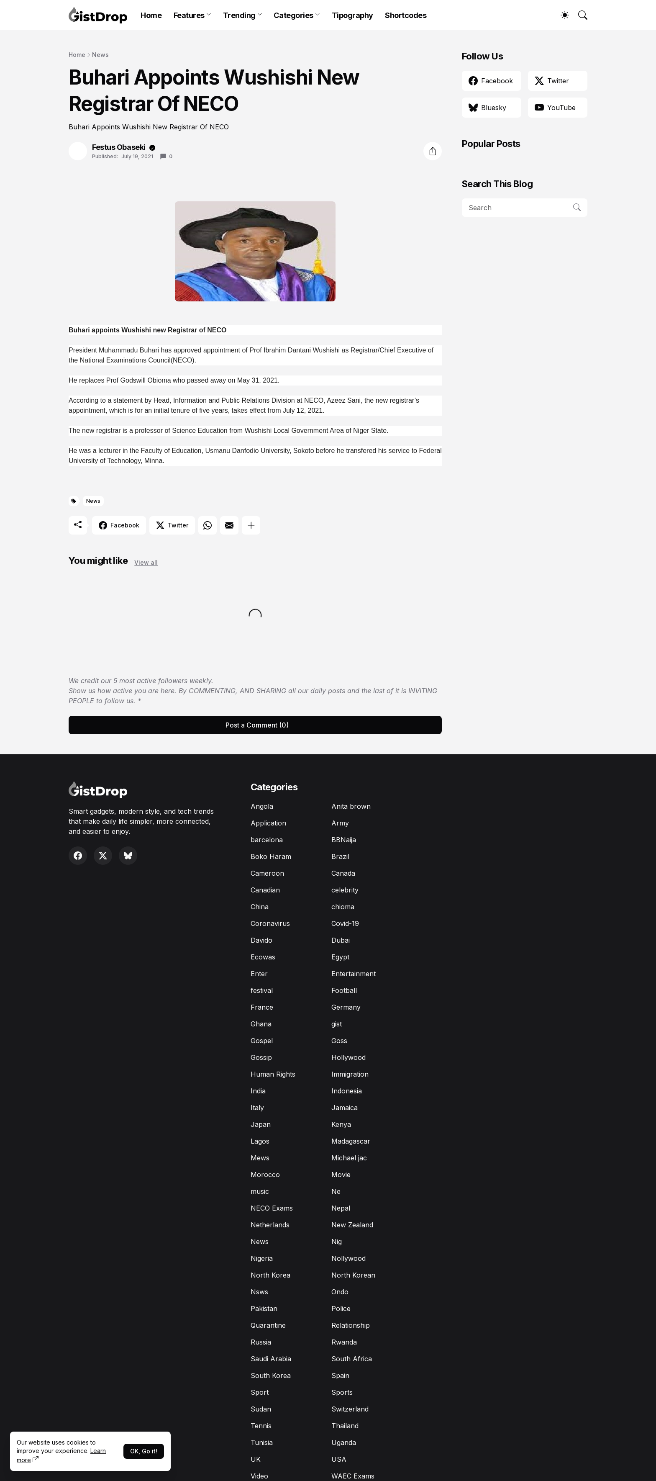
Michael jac (349, 1158)
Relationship (350, 1325)
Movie (341, 1174)
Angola (262, 806)
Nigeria (262, 1258)
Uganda (343, 1442)
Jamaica (344, 1107)
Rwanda (344, 1342)
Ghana (261, 1024)
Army (340, 823)
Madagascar (350, 1141)
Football (344, 990)
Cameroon (267, 873)
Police (341, 1308)
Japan (261, 1124)
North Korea (270, 1275)
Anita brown (351, 806)
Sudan (261, 1409)
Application (268, 823)
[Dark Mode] (560, 15)
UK (256, 1459)
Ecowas (263, 957)
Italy (257, 1107)
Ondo (339, 1292)
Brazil (340, 856)
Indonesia (346, 1091)
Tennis (261, 1426)
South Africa (351, 1359)
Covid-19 (345, 923)
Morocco (265, 1174)
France (262, 1007)
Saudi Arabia (271, 1359)
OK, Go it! (143, 1451)
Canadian (265, 890)
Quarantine (268, 1325)
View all (146, 562)
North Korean (353, 1275)
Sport (260, 1392)
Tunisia (262, 1442)
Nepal (340, 1208)
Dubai (340, 940)
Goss (339, 1040)
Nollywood (348, 1258)
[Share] (432, 151)
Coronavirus (270, 923)
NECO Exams (272, 1208)
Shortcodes (406, 15)
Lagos (260, 1141)
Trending (239, 15)
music (260, 1191)
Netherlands (270, 1225)
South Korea (271, 1375)
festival (262, 990)
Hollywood (348, 1057)
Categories (293, 15)
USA (338, 1459)
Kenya (341, 1124)
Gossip (261, 1057)
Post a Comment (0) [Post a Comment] (257, 725)
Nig (336, 1241)
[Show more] (251, 525)
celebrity (345, 890)
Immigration (350, 1074)
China (260, 906)
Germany (346, 1007)
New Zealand (352, 1225)
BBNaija (343, 840)
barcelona (267, 840)
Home (151, 15)
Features (189, 15)
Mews (260, 1158)
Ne (336, 1191)
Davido (261, 940)
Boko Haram (271, 856)
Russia (261, 1342)
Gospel (262, 1040)
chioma (342, 906)
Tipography (353, 15)
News (100, 54)
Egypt (340, 957)
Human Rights (273, 1074)
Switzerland (350, 1409)
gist (336, 1024)
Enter (259, 973)
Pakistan (264, 1308)
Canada (343, 873)
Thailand (345, 1426)
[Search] (579, 15)
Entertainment (353, 973)
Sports (342, 1392)
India (258, 1091)
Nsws (259, 1292)
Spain (340, 1375)
